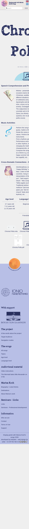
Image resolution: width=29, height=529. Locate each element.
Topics (3, 354)
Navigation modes (7, 340)
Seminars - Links (9, 400)
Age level (4, 357)
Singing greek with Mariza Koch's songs (12, 3)
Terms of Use (5, 424)
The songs (6, 346)
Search (6, 8)
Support (4, 428)
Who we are (5, 418)
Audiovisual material (11, 367)
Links (3, 404)
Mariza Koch (7, 383)
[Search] (13, 8)
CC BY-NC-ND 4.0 (17, 442)
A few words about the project (11, 333)
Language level (6, 361)
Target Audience (6, 337)
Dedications (5, 390)
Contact (3, 421)
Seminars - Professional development (14, 407)
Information (7, 414)
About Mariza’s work (8, 394)
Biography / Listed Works (9, 387)
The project (7, 329)
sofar (3, 442)
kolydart (13, 439)
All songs (4, 350)
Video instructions (7, 371)
